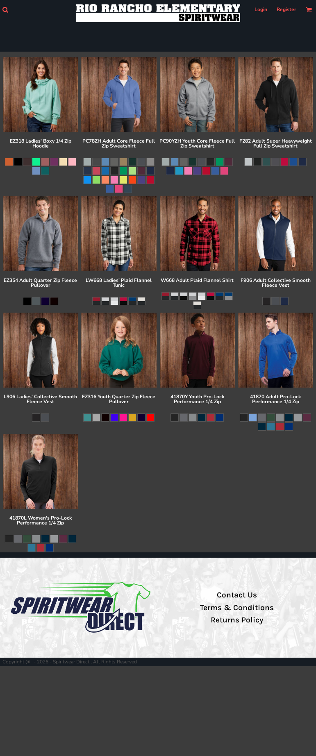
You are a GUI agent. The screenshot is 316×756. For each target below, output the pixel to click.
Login (261, 9)
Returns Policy (237, 619)
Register (286, 9)
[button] (5, 10)
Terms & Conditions (237, 607)
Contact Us (237, 594)
